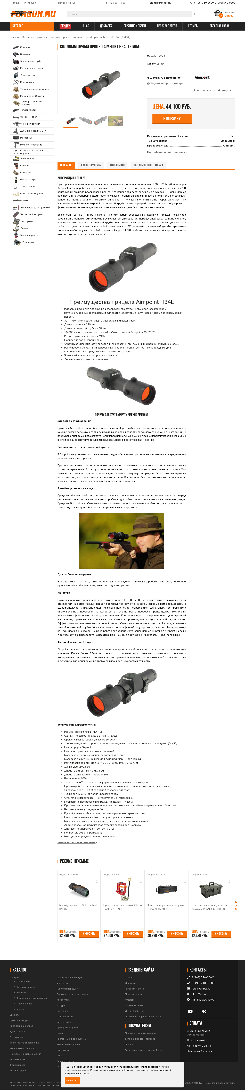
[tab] (167, 152)
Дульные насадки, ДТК (70, 977)
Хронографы (64, 1022)
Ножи (60, 1033)
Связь (60, 1055)
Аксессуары (63, 999)
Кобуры (61, 1005)
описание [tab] (66, 165)
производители (167, 26)
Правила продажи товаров (140, 1033)
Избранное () (66, 2)
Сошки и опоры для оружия (72, 994)
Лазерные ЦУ (24, 1003)
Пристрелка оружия (68, 1027)
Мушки (20, 1009)
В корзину (172, 119)
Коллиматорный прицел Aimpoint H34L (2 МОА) (101, 37)
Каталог (27, 37)
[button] (236, 903)
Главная (14, 37)
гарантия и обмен (135, 26)
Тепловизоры (18, 1059)
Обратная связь (134, 1005)
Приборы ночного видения (25, 1053)
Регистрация (29, 2)
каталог (31, 26)
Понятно (72, 1080)
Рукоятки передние (68, 988)
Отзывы (129, 999)
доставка (106, 26)
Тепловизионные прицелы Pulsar (144, 1050)
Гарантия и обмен (135, 988)
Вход (16, 2)
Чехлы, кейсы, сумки (68, 1044)
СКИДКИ (65, 26)
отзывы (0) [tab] (117, 165)
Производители (134, 994)
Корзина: (230, 14)
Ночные (21, 992)
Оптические (23, 981)
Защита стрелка (66, 1061)
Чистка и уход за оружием (71, 1038)
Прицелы (41, 37)
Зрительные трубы (20, 1020)
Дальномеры (17, 1031)
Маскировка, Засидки (22, 1048)
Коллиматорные (60, 37)
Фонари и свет (18, 1065)
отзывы (193, 26)
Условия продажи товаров (140, 1038)
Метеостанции (65, 1016)
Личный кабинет (134, 1011)
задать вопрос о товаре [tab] (149, 165)
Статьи (129, 977)
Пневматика (16, 1037)
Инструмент (63, 1050)
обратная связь (220, 26)
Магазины (62, 983)
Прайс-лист (131, 1044)
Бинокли (14, 1014)
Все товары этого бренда (212, 90)
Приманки (62, 1011)
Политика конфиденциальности (143, 1016)
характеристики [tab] (91, 165)
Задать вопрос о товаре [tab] (166, 83)
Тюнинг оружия (18, 1070)
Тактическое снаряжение (24, 1042)
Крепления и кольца (21, 1025)
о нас (86, 26)
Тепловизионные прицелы (32, 998)
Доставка (130, 983)
